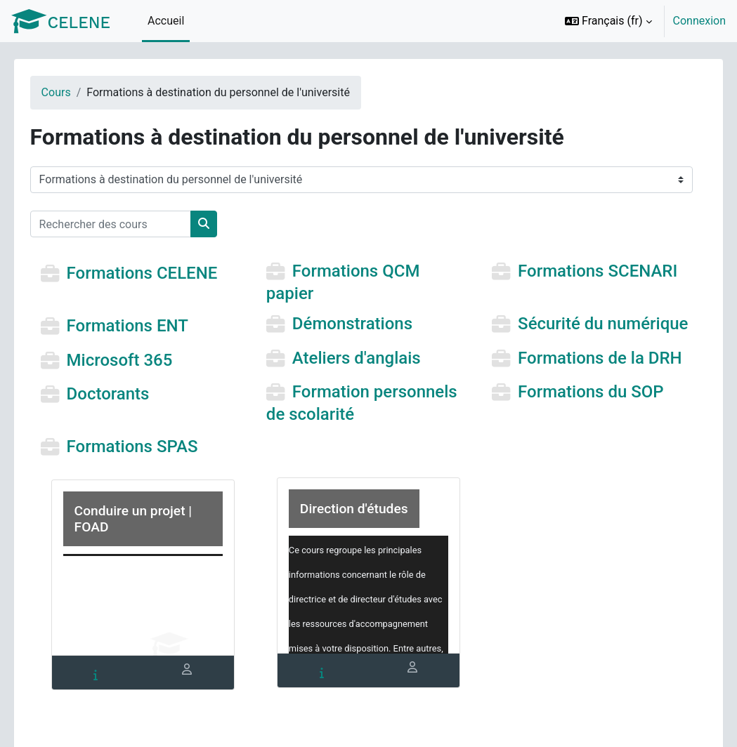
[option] (641, 21)
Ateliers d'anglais (363, 376)
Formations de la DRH (593, 376)
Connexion (699, 20)
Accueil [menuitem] (166, 20)
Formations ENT (147, 326)
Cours (76, 92)
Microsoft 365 (139, 378)
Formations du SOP (584, 410)
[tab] (112, 694)
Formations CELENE (161, 274)
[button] (608, 21)
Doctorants (127, 412)
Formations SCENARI (591, 272)
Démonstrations (359, 323)
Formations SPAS (152, 465)
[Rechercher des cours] (130, 224)
